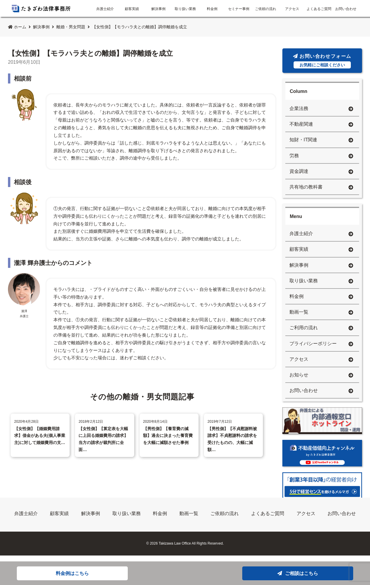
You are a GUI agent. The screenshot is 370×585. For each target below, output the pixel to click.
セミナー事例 (238, 9)
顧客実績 (132, 9)
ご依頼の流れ (265, 9)
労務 (321, 156)
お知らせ (321, 375)
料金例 (212, 9)
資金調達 (321, 172)
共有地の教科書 (321, 187)
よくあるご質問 (319, 9)
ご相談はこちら (297, 573)
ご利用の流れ (321, 328)
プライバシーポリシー (321, 344)
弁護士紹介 (105, 9)
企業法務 (321, 109)
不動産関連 (321, 125)
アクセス (292, 9)
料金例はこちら (72, 573)
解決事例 (158, 9)
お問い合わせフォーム (322, 61)
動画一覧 (321, 313)
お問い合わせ (345, 9)
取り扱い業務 (185, 9)
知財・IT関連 (321, 140)
